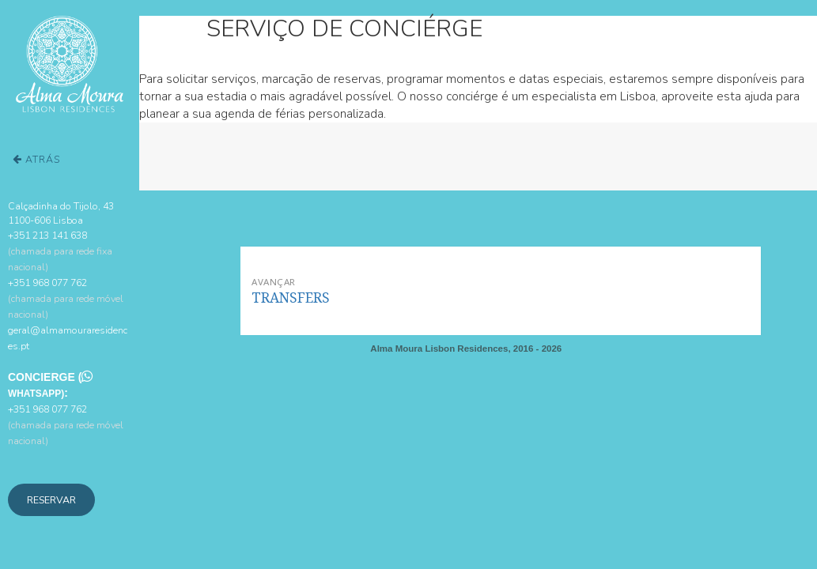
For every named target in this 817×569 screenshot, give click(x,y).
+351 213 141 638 (60, 250)
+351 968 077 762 (65, 298)
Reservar (51, 500)
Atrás (36, 159)
